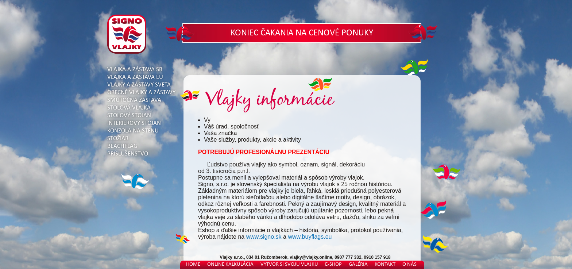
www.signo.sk (264, 237)
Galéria (358, 264)
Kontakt (385, 264)
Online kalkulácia (230, 264)
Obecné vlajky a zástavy (141, 92)
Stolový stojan (129, 115)
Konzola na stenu (133, 131)
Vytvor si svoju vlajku (289, 264)
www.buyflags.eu (310, 237)
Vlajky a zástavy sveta (139, 85)
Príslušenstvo (127, 154)
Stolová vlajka (129, 108)
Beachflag (122, 146)
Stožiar (117, 138)
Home (193, 264)
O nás (409, 264)
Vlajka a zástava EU (135, 77)
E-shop (333, 264)
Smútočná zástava (134, 100)
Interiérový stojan (134, 123)
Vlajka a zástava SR (134, 69)
